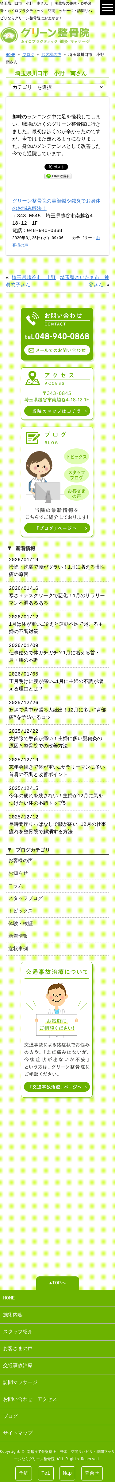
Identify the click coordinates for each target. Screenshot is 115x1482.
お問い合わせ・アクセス (30, 1397)
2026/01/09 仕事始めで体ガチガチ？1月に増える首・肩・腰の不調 (54, 652)
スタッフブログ (25, 897)
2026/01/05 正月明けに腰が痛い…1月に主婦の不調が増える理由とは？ (56, 680)
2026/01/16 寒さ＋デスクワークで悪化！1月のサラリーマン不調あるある (57, 594)
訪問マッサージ (20, 1380)
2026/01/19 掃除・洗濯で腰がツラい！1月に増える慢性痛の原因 (57, 566)
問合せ (92, 1473)
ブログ (28, 54)
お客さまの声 (18, 1346)
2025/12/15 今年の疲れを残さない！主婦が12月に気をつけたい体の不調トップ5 (56, 795)
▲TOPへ (57, 1280)
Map (67, 1473)
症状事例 (18, 947)
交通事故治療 (18, 1363)
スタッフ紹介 (18, 1329)
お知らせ (18, 872)
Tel (45, 1473)
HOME (10, 54)
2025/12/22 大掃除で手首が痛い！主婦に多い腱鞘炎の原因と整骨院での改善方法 (55, 737)
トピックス (20, 910)
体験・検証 (20, 922)
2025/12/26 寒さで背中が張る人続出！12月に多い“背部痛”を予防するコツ (57, 709)
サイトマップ (18, 1431)
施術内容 (13, 1312)
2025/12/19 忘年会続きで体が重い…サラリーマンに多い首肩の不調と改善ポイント (57, 766)
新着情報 (18, 935)
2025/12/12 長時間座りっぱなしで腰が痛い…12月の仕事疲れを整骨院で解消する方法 (57, 823)
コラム (15, 884)
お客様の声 (51, 54)
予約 (24, 1473)
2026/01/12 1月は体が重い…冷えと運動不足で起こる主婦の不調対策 (56, 623)
